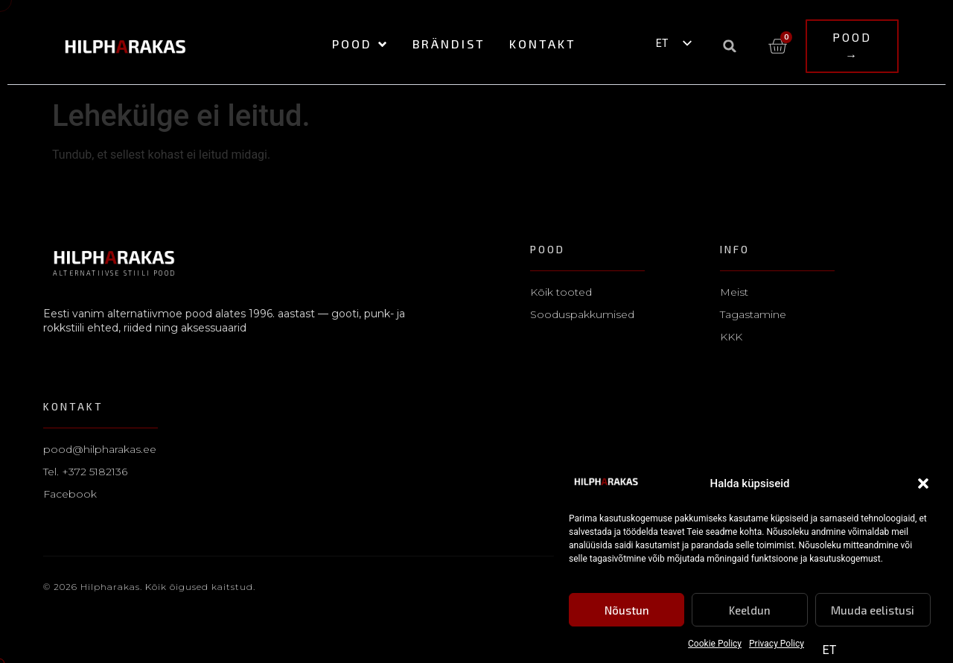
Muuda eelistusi (872, 610)
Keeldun (750, 610)
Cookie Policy (715, 643)
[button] (923, 483)
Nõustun (627, 610)
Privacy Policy (776, 643)
